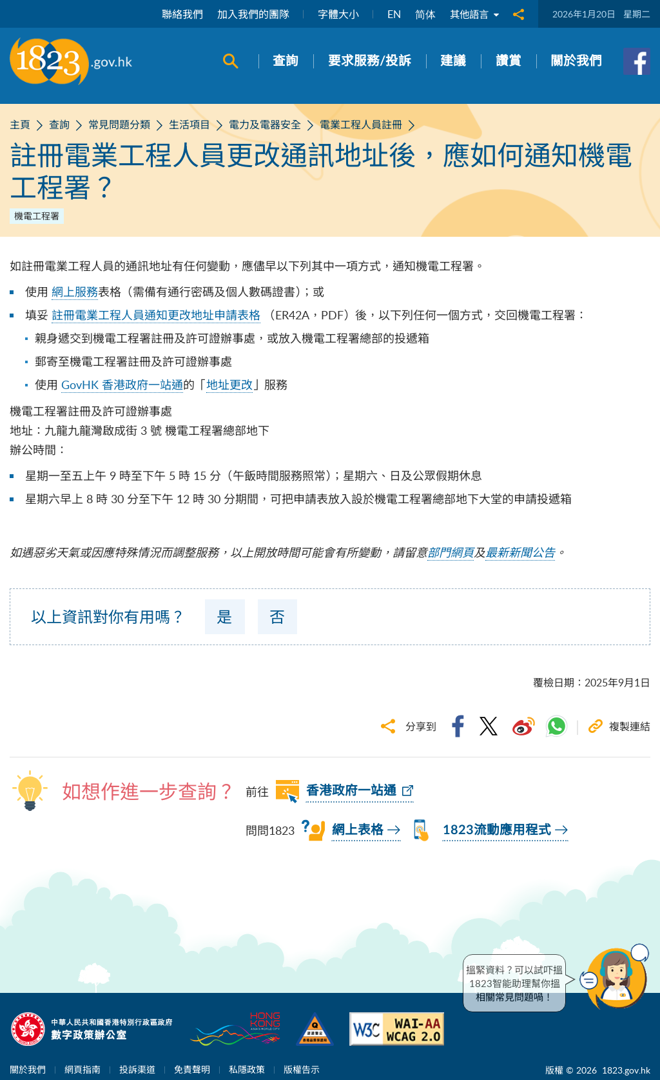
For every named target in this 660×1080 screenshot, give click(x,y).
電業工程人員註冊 (361, 124)
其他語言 (473, 14)
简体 (422, 14)
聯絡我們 (179, 14)
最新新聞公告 (520, 552)
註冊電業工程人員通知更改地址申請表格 (156, 315)
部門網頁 (450, 552)
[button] (617, 976)
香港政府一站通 (351, 791)
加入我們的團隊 (251, 14)
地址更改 (229, 384)
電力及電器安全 (265, 124)
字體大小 (335, 14)
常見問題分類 (119, 124)
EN (391, 14)
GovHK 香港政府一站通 (122, 384)
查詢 (59, 124)
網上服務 (75, 291)
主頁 (20, 124)
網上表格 (357, 830)
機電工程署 (36, 216)
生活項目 (189, 124)
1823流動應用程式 (497, 830)
